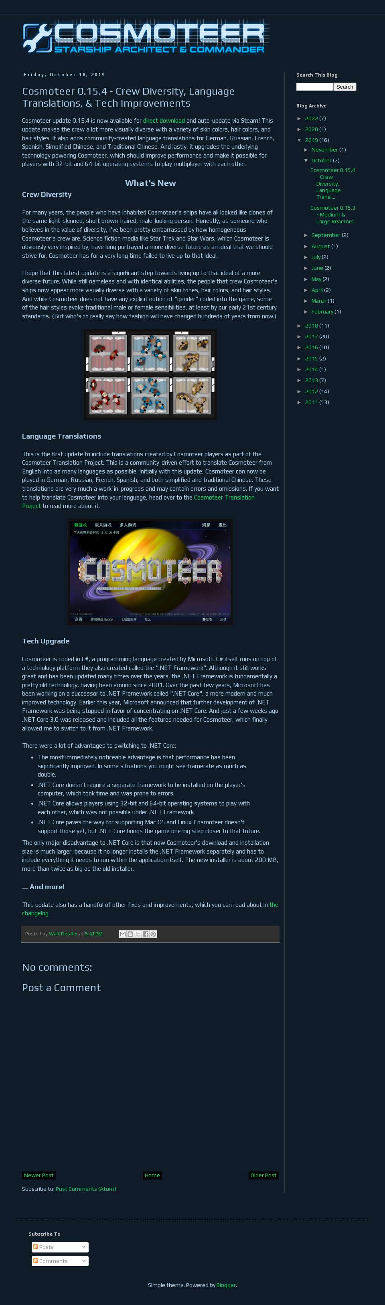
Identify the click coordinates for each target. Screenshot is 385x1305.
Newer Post (39, 1175)
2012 (312, 391)
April (318, 290)
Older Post (264, 1175)
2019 (312, 140)
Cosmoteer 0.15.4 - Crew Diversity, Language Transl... (332, 183)
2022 (312, 118)
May (317, 279)
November (325, 149)
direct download (164, 120)
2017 (312, 336)
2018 (312, 325)
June (318, 268)
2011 (312, 402)
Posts (43, 1247)
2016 (312, 347)
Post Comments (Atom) (86, 1189)
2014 (312, 369)
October (322, 160)
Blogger (226, 1285)
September (327, 235)
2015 (312, 358)
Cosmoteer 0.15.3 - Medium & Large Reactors (332, 214)
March (320, 300)
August (321, 246)
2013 (312, 380)
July (317, 257)
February (323, 311)
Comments (50, 1261)
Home (152, 1175)
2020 (312, 129)
